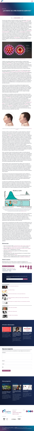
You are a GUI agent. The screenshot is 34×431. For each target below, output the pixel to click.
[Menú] (32, 1)
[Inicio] (2, 1)
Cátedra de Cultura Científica (16, 412)
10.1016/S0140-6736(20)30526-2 (25, 256)
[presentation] (17, 287)
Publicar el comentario (6, 370)
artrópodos (10, 105)
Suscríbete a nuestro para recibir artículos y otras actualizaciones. (16, 277)
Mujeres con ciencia (6, 428)
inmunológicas (17, 37)
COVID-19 (27, 20)
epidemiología (4, 269)
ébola (19, 70)
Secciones (14, 411)
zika (22, 70)
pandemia (9, 63)
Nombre (3, 360)
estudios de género (9, 269)
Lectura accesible (17, 17)
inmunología (14, 269)
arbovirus (26, 104)
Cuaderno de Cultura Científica (5, 384)
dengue (9, 135)
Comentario (4, 352)
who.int (15, 254)
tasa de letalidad (22, 31)
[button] (21, 266)
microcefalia (8, 97)
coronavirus (25, 21)
